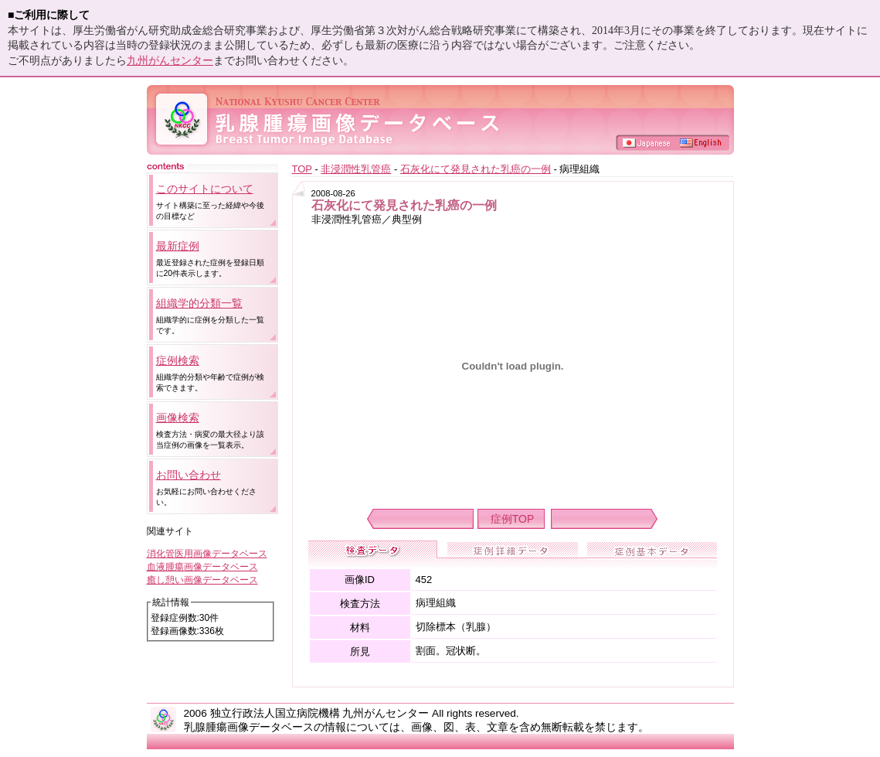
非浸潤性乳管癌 (356, 169)
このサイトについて (204, 188)
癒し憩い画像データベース (202, 580)
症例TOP (513, 518)
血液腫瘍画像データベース (202, 566)
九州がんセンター (170, 60)
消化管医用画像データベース (207, 553)
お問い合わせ (188, 475)
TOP (302, 169)
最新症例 (177, 246)
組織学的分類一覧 (199, 303)
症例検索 (177, 360)
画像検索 (177, 417)
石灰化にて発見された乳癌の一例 (475, 169)
